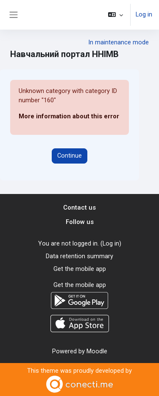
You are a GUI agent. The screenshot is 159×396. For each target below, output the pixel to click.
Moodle (96, 351)
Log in (144, 14)
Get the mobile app (79, 269)
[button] (115, 15)
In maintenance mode (118, 42)
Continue (69, 155)
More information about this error (69, 116)
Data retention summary (79, 256)
